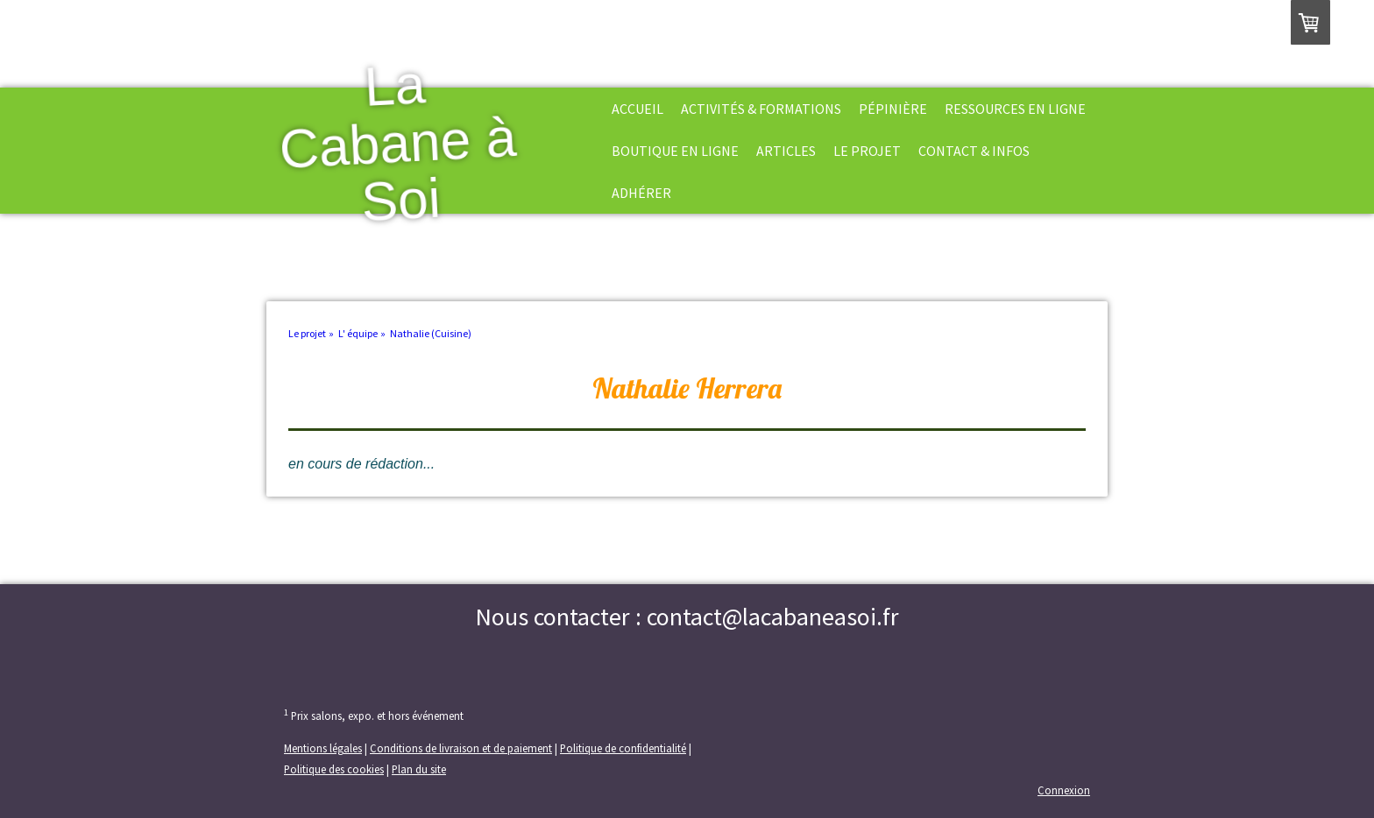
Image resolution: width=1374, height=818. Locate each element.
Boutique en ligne (675, 150)
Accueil (637, 108)
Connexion (1064, 790)
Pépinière (893, 108)
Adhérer (641, 192)
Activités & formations (761, 108)
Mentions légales (323, 748)
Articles (786, 150)
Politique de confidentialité (623, 748)
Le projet (867, 150)
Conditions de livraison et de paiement (461, 748)
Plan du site (419, 769)
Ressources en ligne (1015, 108)
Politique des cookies (334, 769)
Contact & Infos (974, 150)
